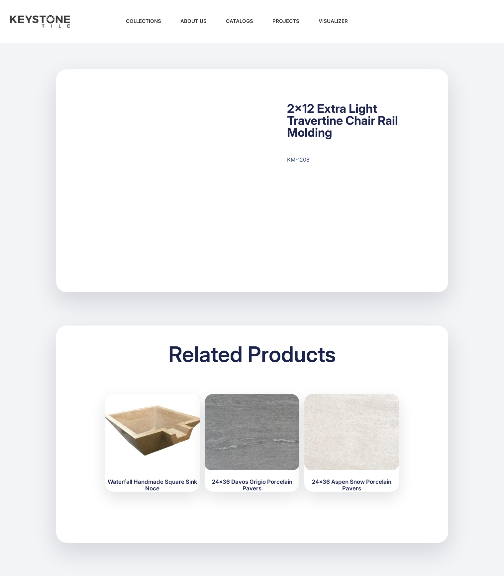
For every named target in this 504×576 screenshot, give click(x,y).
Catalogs (239, 21)
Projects (285, 21)
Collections (143, 21)
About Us (193, 21)
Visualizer (333, 21)
